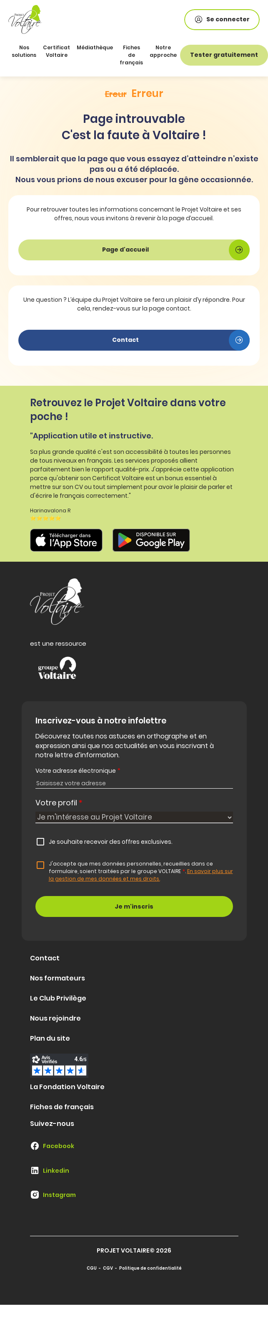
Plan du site (50, 1038)
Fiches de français (131, 55)
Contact (45, 958)
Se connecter (222, 19)
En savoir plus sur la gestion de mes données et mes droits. (141, 875)
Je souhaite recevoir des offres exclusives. (111, 842)
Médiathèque (95, 47)
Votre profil (59, 802)
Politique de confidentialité (150, 1268)
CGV (108, 1268)
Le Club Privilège (58, 998)
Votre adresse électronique (77, 770)
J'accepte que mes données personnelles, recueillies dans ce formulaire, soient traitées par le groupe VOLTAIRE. (141, 871)
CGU (92, 1268)
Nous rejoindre (55, 1018)
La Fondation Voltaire (67, 1087)
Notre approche (163, 51)
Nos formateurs (57, 978)
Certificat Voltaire (56, 51)
